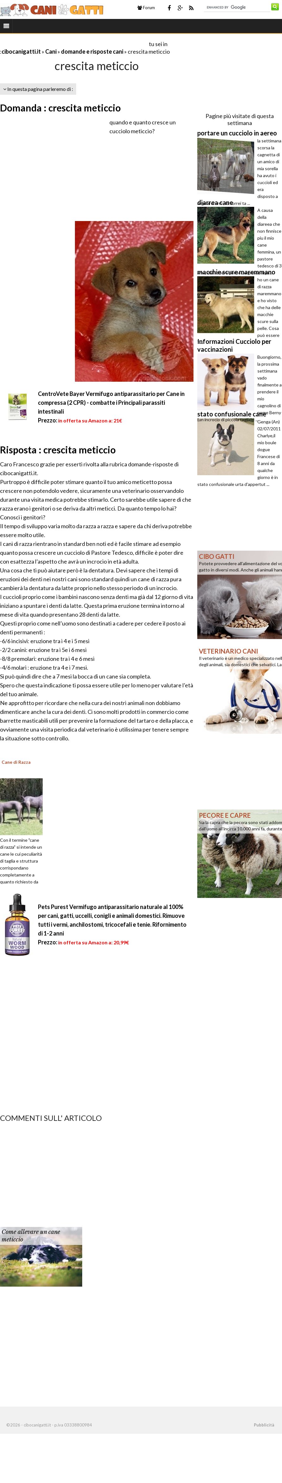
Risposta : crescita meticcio (58, 449)
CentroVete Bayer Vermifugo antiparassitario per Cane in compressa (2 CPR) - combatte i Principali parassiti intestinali (111, 402)
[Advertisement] (74, 43)
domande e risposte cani (92, 51)
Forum (146, 7)
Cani (51, 51)
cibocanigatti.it (21, 51)
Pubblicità (264, 1424)
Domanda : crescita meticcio (60, 107)
